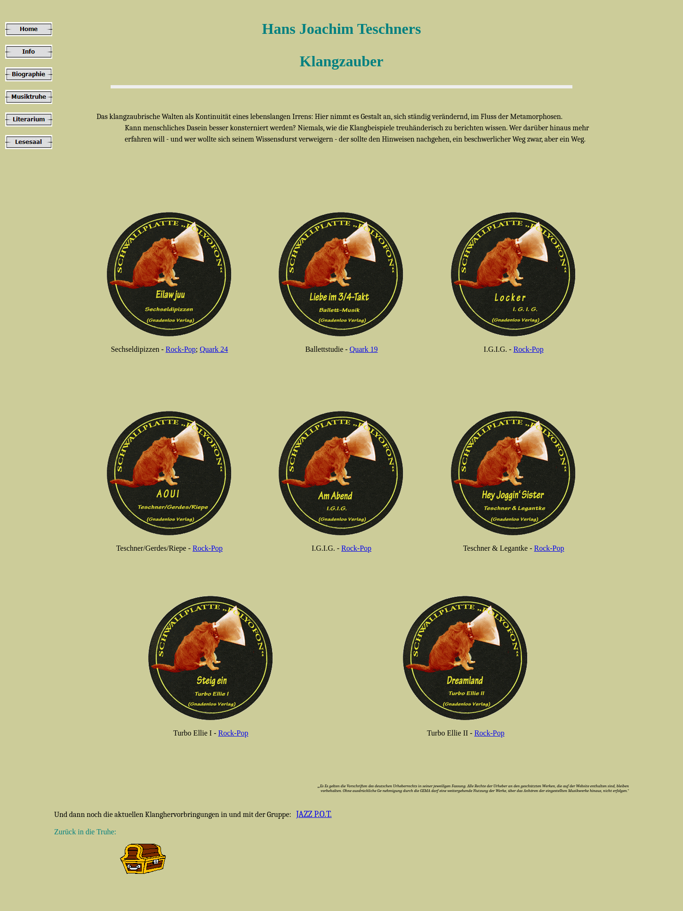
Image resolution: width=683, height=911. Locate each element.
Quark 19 (364, 349)
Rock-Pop (181, 349)
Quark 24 (214, 349)
